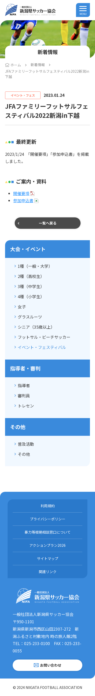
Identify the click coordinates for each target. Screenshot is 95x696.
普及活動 (26, 444)
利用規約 (48, 505)
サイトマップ (47, 558)
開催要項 (21, 193)
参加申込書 (23, 200)
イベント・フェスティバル (42, 347)
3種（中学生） (31, 286)
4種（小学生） (31, 296)
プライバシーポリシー (47, 518)
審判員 (24, 395)
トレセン (26, 406)
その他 (24, 454)
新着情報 (38, 64)
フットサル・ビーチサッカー (44, 337)
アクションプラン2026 (47, 545)
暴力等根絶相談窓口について (48, 532)
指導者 (24, 385)
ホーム (15, 64)
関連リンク (47, 571)
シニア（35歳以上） (36, 327)
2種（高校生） (31, 276)
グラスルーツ (30, 317)
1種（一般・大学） (35, 266)
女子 (22, 307)
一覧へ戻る (47, 222)
